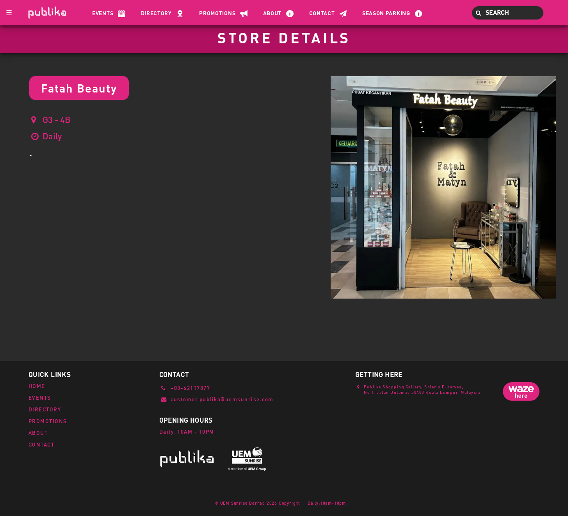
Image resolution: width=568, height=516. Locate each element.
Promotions (217, 12)
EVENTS (39, 397)
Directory (156, 12)
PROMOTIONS (47, 421)
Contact (322, 12)
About (272, 12)
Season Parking (386, 12)
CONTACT (41, 444)
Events (102, 12)
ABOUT (38, 432)
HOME (36, 386)
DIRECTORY (44, 409)
